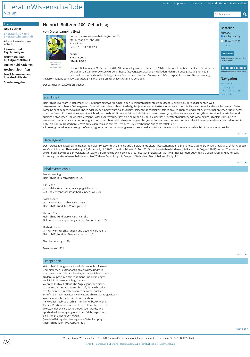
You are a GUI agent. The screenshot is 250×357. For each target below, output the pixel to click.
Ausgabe (226, 33)
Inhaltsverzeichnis (231, 90)
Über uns (197, 3)
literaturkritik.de (216, 3)
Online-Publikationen (18, 64)
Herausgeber (228, 87)
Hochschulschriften (17, 69)
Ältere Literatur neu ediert (17, 42)
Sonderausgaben (15, 82)
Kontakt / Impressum (174, 3)
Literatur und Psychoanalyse (14, 50)
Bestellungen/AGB (129, 343)
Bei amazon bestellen (233, 67)
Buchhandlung (238, 3)
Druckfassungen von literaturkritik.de (17, 75)
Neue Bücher (12, 28)
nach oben (242, 133)
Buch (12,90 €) (232, 36)
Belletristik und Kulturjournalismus (17, 58)
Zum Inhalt (227, 83)
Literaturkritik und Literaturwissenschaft (18, 35)
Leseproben (228, 94)
